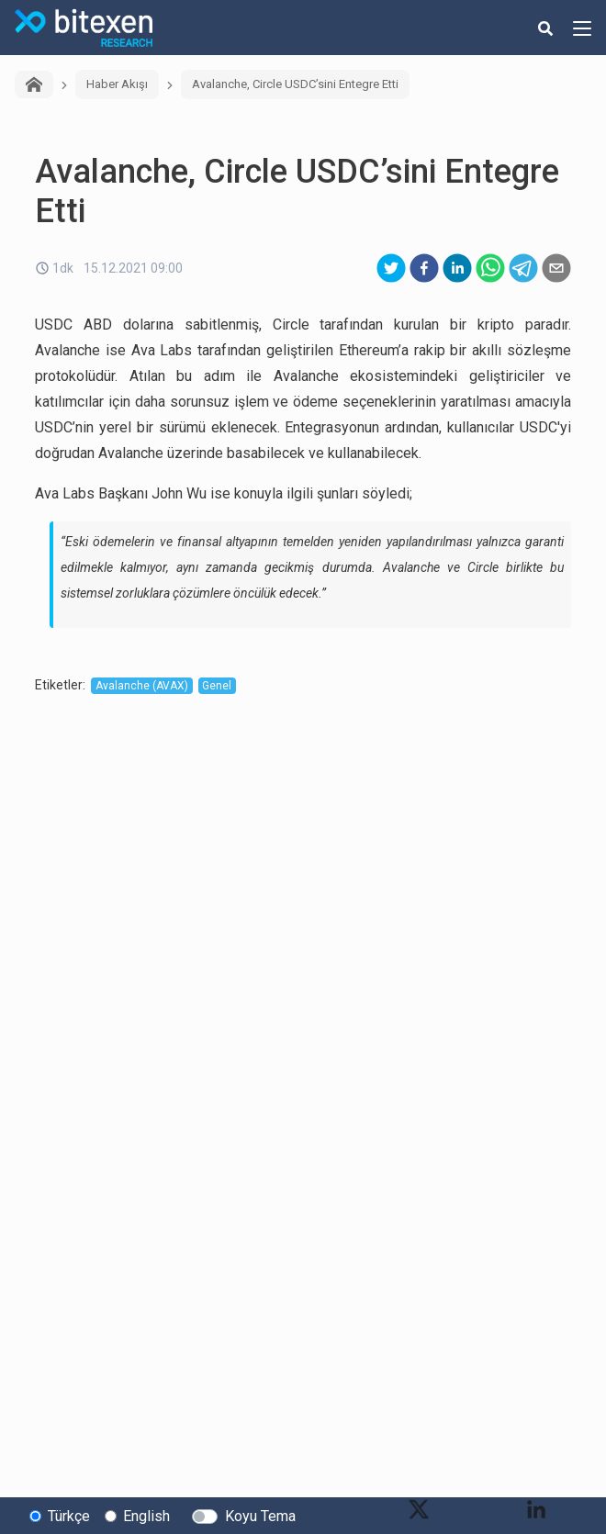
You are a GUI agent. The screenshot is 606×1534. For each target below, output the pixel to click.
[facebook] (424, 268)
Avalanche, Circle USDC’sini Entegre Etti (295, 84)
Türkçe (69, 1516)
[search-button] (545, 27)
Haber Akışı (117, 84)
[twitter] (391, 268)
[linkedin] (457, 268)
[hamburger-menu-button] (582, 27)
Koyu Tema (260, 1516)
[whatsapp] (490, 268)
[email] (556, 268)
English (146, 1516)
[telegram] (523, 268)
